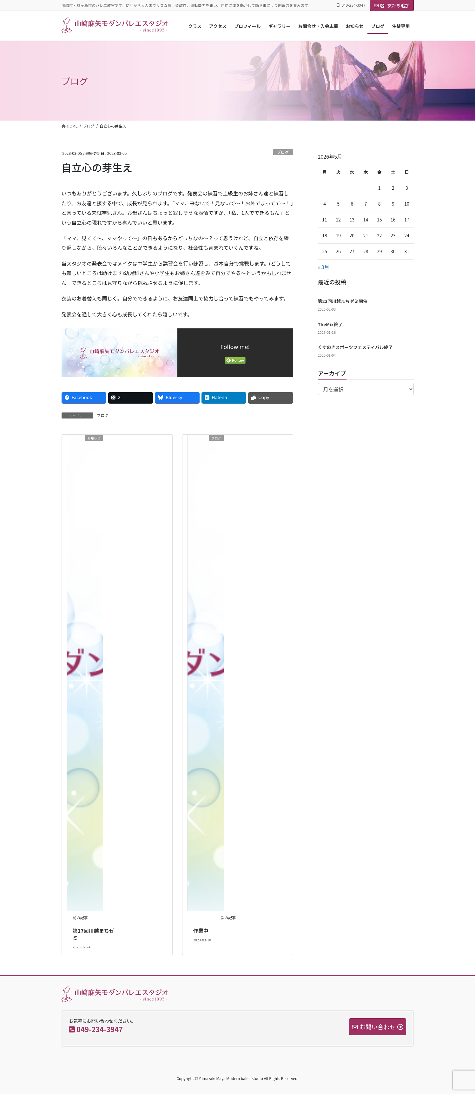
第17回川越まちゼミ (93, 934)
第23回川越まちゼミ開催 (343, 301)
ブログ (283, 152)
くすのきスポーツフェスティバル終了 (355, 347)
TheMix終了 (330, 324)
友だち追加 (391, 5)
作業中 (200, 930)
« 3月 (323, 267)
